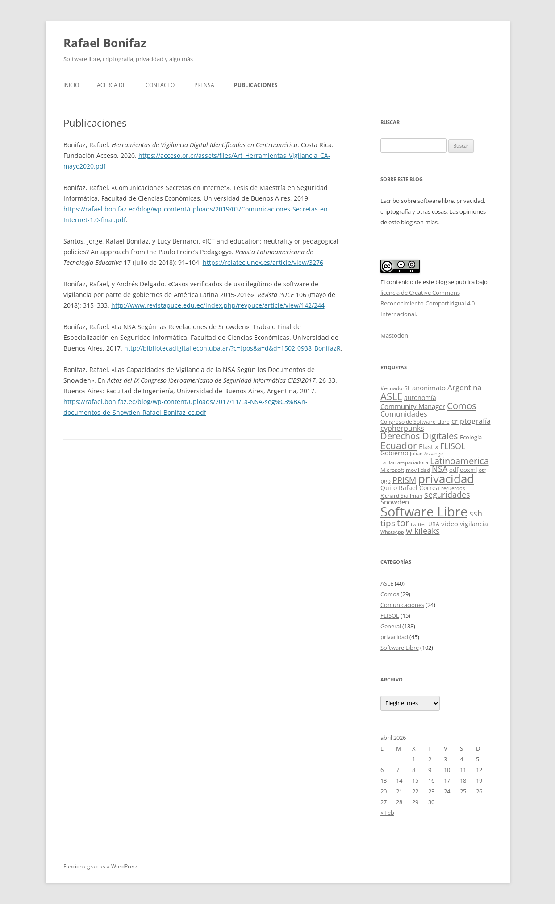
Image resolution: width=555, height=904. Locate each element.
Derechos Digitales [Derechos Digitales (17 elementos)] (419, 436)
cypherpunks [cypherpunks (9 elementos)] (402, 428)
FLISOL (389, 615)
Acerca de (111, 85)
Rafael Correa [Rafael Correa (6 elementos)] (419, 487)
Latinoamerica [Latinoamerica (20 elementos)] (459, 460)
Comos (389, 594)
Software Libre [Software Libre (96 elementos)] (423, 511)
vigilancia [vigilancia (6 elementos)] (474, 524)
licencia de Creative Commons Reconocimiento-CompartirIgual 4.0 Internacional (427, 303)
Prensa (204, 85)
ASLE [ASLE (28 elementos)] (391, 396)
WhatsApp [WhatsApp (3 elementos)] (392, 532)
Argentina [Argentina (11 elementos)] (464, 387)
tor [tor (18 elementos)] (403, 523)
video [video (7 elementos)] (449, 523)
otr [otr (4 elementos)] (482, 470)
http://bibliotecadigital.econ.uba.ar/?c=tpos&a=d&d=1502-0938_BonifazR (232, 348)
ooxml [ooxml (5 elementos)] (468, 470)
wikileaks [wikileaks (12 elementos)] (423, 530)
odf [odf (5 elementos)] (453, 470)
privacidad (394, 637)
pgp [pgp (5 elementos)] (385, 481)
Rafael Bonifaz (104, 43)
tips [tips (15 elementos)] (387, 522)
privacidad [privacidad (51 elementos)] (446, 479)
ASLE (386, 583)
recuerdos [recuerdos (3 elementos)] (453, 488)
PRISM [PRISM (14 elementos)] (404, 479)
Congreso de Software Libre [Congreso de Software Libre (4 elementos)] (415, 421)
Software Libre (399, 648)
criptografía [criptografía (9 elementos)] (471, 421)
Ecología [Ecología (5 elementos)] (471, 437)
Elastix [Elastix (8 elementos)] (428, 446)
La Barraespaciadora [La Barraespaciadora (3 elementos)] (404, 462)
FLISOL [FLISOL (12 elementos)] (452, 446)
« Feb (387, 813)
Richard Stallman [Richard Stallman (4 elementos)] (401, 495)
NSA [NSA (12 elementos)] (439, 468)
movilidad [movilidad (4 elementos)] (418, 470)
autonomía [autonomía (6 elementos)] (420, 397)
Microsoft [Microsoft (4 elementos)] (392, 470)
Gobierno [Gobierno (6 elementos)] (394, 453)
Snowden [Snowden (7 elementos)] (394, 501)
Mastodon (394, 335)
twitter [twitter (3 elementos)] (418, 524)
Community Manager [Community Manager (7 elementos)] (412, 406)
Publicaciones (256, 85)
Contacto (160, 85)
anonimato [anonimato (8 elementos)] (429, 387)
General (390, 626)
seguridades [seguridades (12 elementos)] (447, 494)
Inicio (71, 85)
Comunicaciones (402, 605)
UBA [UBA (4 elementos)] (433, 524)
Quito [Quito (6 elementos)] (388, 487)
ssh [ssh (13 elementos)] (475, 513)
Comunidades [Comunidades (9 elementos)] (403, 414)
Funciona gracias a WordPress (100, 866)
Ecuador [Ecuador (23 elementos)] (398, 445)
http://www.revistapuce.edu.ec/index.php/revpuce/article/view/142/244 (218, 305)
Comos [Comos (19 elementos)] (461, 406)
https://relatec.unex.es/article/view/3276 (263, 262)
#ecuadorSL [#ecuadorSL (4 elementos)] (395, 388)
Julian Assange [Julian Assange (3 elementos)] (426, 453)
